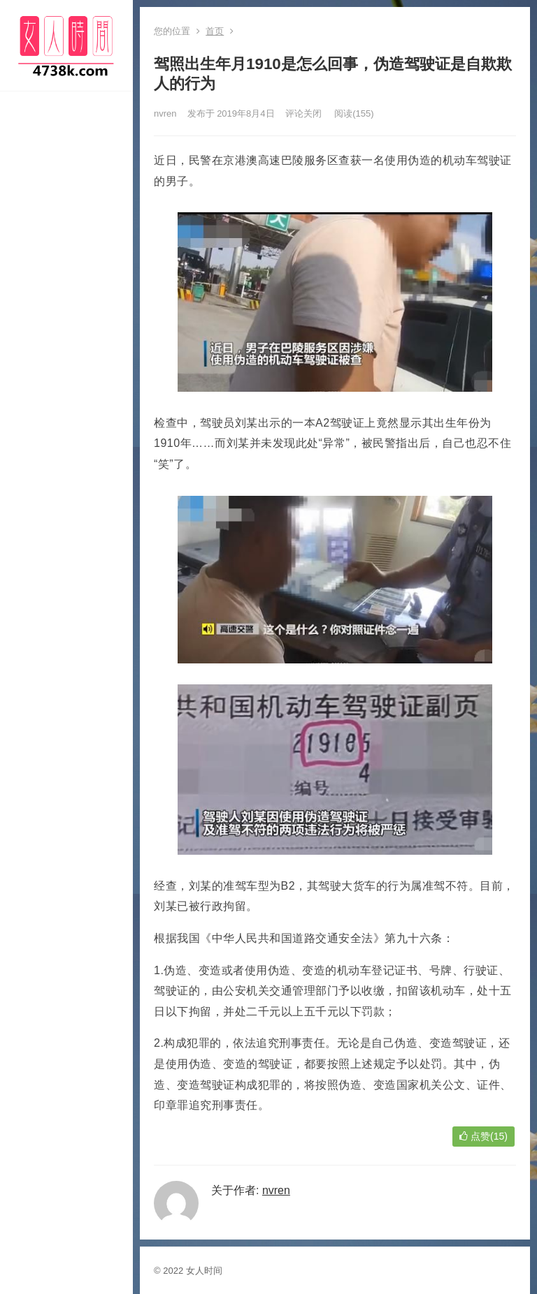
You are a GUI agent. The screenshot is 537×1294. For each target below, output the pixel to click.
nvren (165, 113)
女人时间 (204, 1270)
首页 (215, 31)
